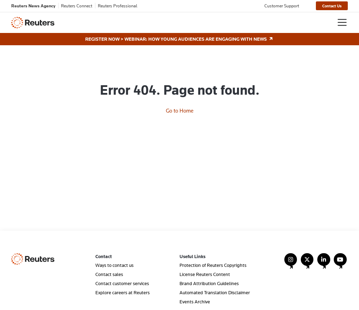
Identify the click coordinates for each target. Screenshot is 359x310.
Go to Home (180, 110)
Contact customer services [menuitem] (122, 283)
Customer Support (281, 5)
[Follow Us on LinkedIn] (323, 262)
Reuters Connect (76, 5)
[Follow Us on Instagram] (290, 262)
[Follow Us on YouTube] (340, 262)
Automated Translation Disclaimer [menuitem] (215, 292)
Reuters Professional (117, 5)
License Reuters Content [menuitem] (205, 274)
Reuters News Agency (33, 5)
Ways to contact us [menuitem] (114, 265)
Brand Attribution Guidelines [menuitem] (209, 283)
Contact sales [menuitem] (109, 274)
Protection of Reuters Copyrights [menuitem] (213, 265)
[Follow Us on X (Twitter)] (307, 262)
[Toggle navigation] (342, 22)
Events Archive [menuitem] (195, 301)
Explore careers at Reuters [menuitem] (122, 292)
